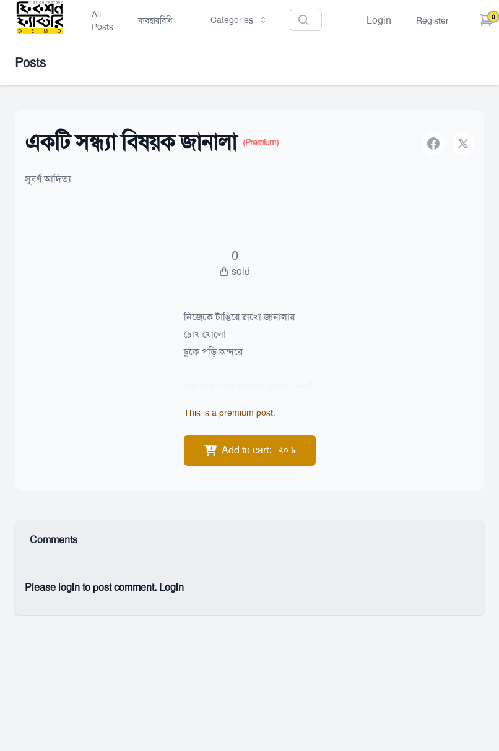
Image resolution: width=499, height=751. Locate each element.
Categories (239, 19)
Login (379, 20)
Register (432, 20)
